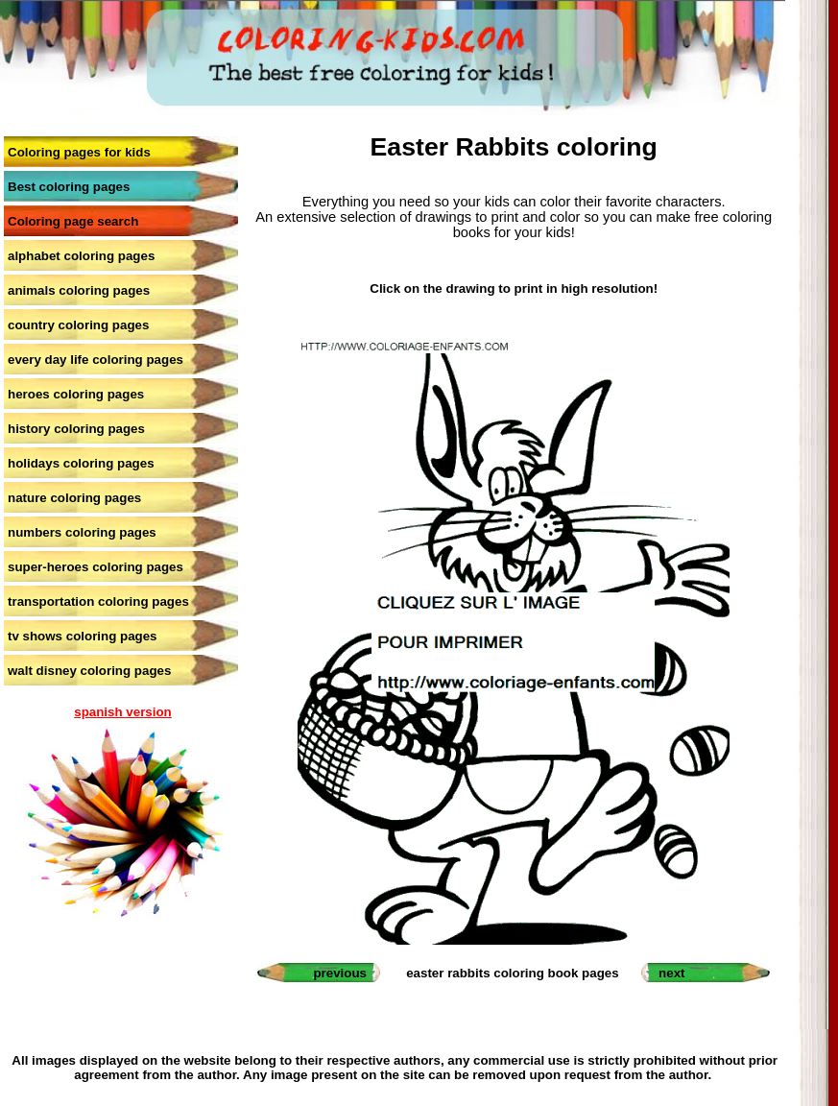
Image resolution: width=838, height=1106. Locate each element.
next (671, 973)
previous (340, 973)
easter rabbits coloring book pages (512, 973)
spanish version (122, 712)
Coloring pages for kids (79, 152)
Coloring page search (73, 221)
